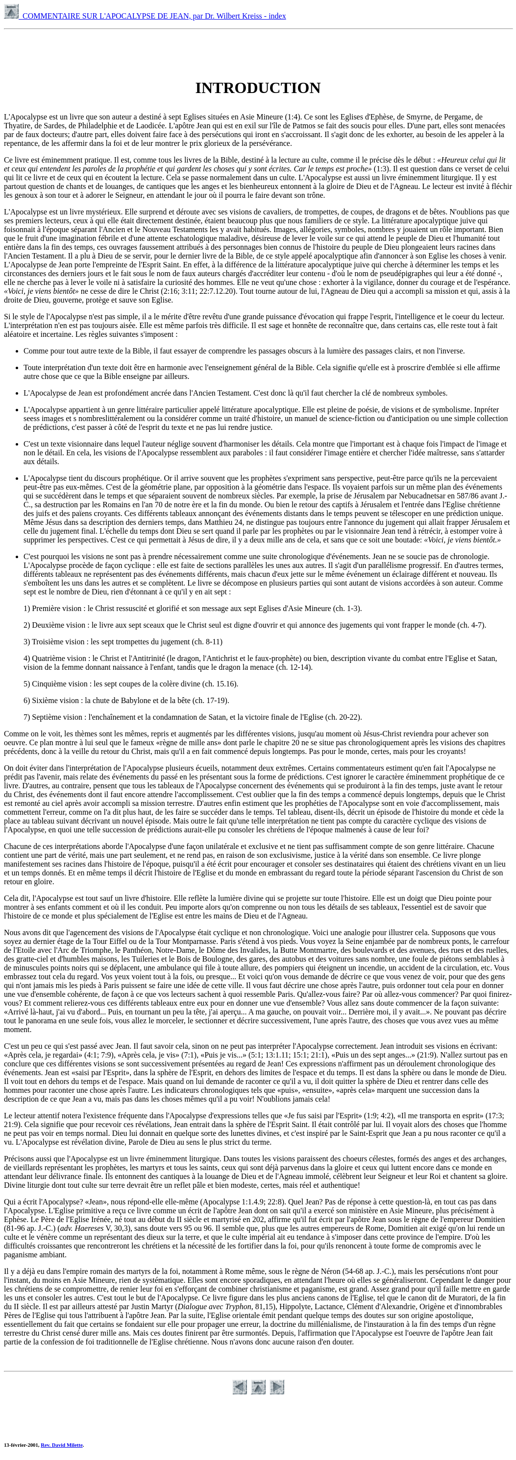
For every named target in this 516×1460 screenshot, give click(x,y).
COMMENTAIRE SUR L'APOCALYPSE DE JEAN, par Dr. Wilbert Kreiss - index (145, 16)
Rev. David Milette (61, 1445)
